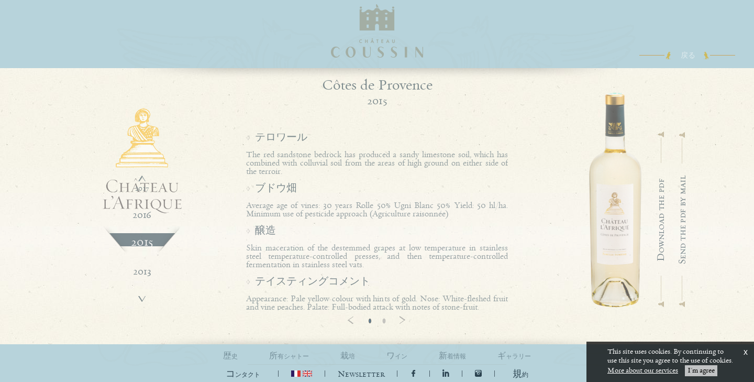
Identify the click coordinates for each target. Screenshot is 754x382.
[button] (520, 374)
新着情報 (452, 356)
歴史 (230, 356)
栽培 (347, 356)
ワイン (396, 356)
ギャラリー (514, 356)
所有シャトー (289, 356)
